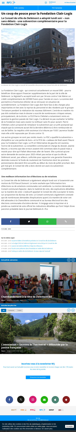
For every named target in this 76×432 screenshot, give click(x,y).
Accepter (69, 426)
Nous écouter (71, 2)
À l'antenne (57, 8)
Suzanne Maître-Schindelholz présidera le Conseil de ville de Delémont (28, 241)
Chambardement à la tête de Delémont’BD (26, 296)
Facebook (9, 399)
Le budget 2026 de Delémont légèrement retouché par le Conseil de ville (29, 243)
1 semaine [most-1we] (11, 310)
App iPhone (55, 399)
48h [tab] (4, 310)
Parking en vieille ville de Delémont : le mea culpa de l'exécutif (25, 251)
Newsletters (44, 399)
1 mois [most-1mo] (19, 310)
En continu (19, 8)
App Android (66, 399)
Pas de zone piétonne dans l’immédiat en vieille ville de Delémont (27, 248)
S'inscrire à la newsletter (38, 377)
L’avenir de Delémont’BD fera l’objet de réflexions (21, 246)
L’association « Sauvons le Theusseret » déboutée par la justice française (34, 346)
